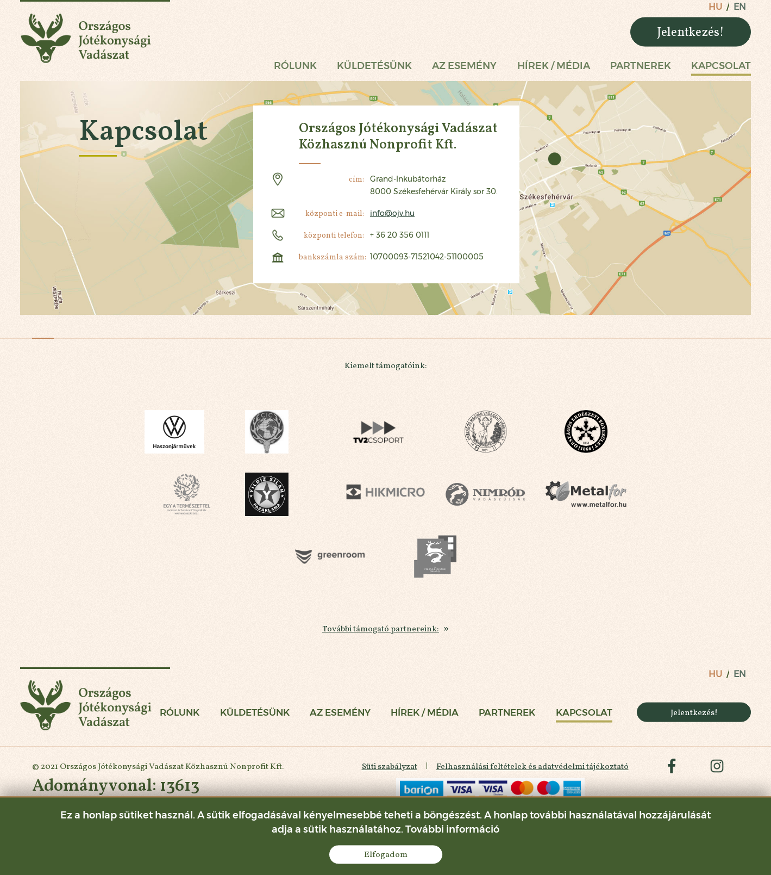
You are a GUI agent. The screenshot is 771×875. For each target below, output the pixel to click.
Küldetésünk (374, 65)
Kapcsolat (721, 65)
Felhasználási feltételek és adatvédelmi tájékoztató (531, 770)
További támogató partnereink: (381, 630)
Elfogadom (386, 854)
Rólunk (295, 65)
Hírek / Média (553, 65)
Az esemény (464, 65)
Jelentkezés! (690, 31)
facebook (671, 770)
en (740, 7)
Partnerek (640, 65)
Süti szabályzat (387, 770)
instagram (716, 770)
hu (715, 7)
